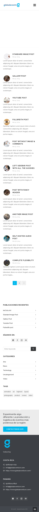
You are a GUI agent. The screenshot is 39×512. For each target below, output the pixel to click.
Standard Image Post (23, 54)
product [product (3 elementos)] (17, 395)
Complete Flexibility (23, 260)
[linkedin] (13, 340)
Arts (4, 362)
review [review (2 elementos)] (24, 395)
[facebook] (17, 340)
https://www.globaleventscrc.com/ (18, 471)
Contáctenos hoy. (15, 429)
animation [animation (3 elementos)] (7, 391)
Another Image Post (22, 214)
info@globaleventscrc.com (15, 468)
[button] (33, 349)
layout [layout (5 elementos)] (26, 391)
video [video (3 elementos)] (30, 395)
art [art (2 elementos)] (14, 391)
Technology (7, 370)
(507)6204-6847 (11, 483)
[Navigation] (34, 5)
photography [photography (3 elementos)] (8, 395)
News (5, 366)
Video (5, 379)
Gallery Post (19, 76)
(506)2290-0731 (11, 465)
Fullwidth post (20, 120)
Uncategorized (8, 374)
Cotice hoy (7, 452)
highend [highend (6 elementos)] (19, 391)
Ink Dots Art (7, 310)
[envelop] (26, 340)
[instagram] (22, 340)
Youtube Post (19, 98)
